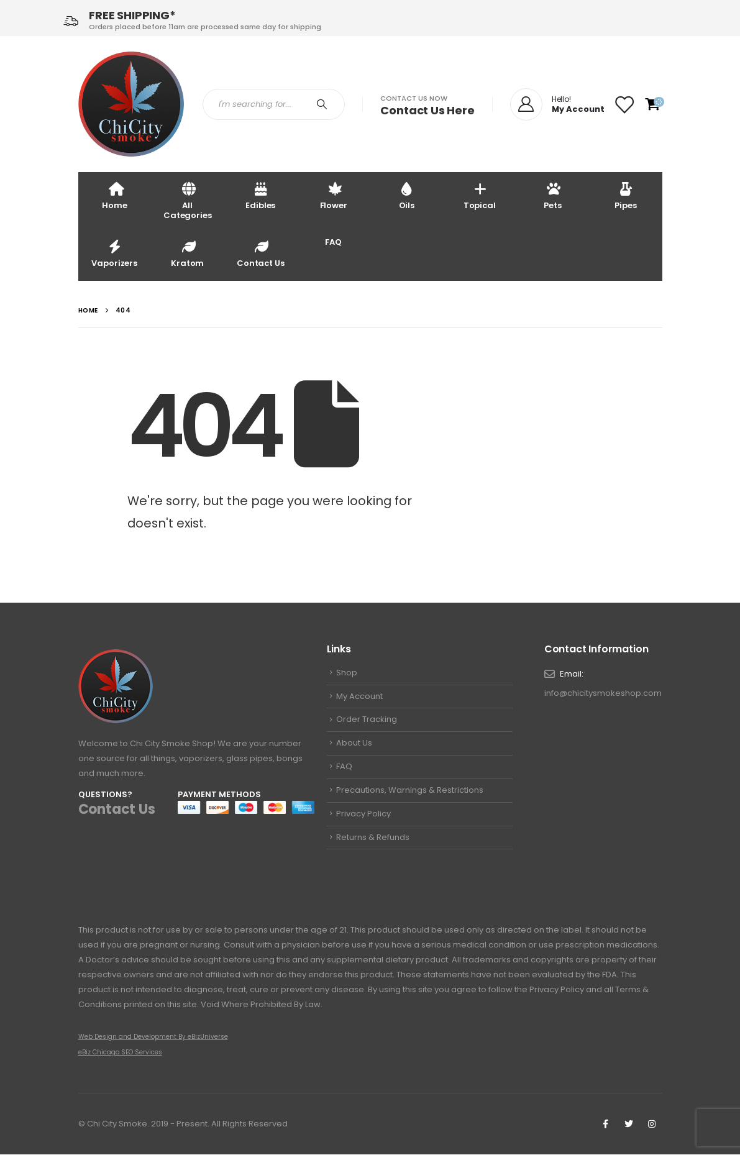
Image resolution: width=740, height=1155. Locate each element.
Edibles (260, 195)
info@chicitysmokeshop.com (603, 694)
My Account (359, 697)
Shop (346, 673)
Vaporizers (114, 253)
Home (114, 195)
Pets (552, 195)
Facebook (605, 1124)
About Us (354, 746)
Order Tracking (366, 722)
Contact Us (261, 253)
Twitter (628, 1124)
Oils (406, 195)
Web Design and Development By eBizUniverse (153, 1037)
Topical (480, 195)
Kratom (187, 253)
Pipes (625, 195)
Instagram (651, 1124)
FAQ (333, 242)
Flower (333, 195)
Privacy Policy (363, 818)
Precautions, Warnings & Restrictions (409, 794)
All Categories (187, 200)
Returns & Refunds (372, 842)
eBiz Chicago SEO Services (120, 1052)
